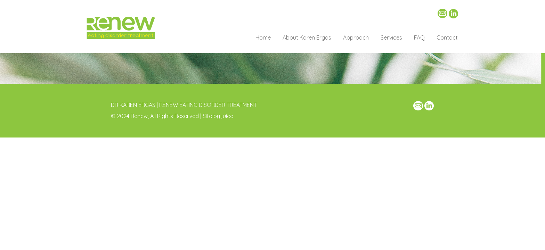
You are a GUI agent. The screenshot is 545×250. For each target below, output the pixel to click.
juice (227, 115)
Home (263, 37)
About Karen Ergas (307, 37)
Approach (356, 37)
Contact (447, 37)
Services (391, 37)
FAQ (419, 37)
